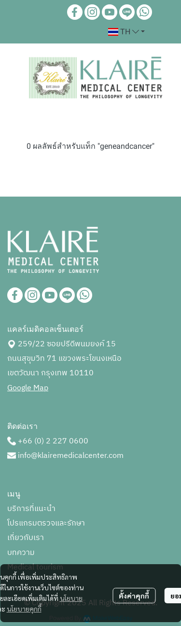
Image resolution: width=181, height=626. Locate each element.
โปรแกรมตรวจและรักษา (46, 523)
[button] (126, 32)
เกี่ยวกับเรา (25, 537)
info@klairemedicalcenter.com (71, 455)
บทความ (21, 552)
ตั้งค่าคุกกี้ (134, 595)
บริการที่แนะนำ (31, 508)
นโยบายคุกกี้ (24, 608)
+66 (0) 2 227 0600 (53, 441)
